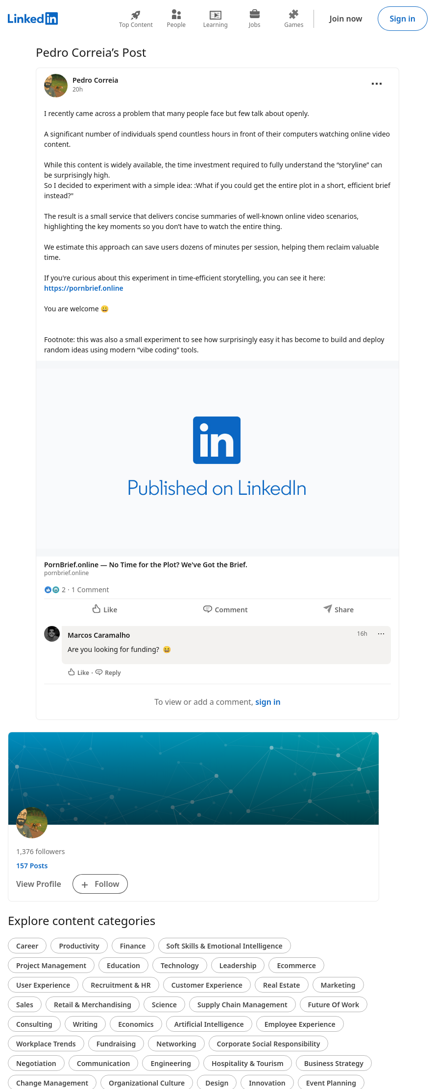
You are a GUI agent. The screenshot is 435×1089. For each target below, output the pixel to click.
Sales (24, 1004)
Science (164, 1004)
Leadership (238, 965)
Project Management (51, 965)
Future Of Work (334, 1004)
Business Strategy (333, 1063)
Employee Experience (300, 1024)
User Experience (43, 985)
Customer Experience (206, 985)
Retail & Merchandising (92, 1004)
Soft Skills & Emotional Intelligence (225, 945)
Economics (135, 1024)
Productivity (79, 945)
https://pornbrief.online (83, 288)
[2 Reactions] (55, 589)
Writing (85, 1024)
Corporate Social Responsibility (268, 1043)
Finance (133, 945)
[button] (217, 470)
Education (123, 965)
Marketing (338, 985)
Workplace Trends (46, 1043)
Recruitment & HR (120, 985)
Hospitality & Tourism (248, 1063)
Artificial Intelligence (209, 1024)
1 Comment (90, 589)
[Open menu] (376, 83)
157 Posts (32, 865)
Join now (346, 18)
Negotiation (36, 1063)
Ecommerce (296, 965)
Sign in (402, 18)
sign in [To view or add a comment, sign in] (268, 701)
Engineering (170, 1063)
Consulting (34, 1024)
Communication (103, 1063)
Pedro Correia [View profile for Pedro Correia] (95, 80)
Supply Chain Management (242, 1004)
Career (27, 945)
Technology (180, 965)
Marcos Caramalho (99, 635)
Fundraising (116, 1043)
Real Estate (281, 985)
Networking (176, 1043)
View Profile (38, 884)
